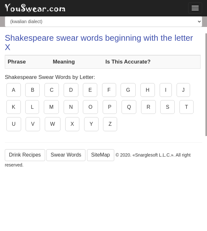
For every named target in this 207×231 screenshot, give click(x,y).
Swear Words (66, 155)
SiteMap (100, 155)
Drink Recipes (25, 155)
